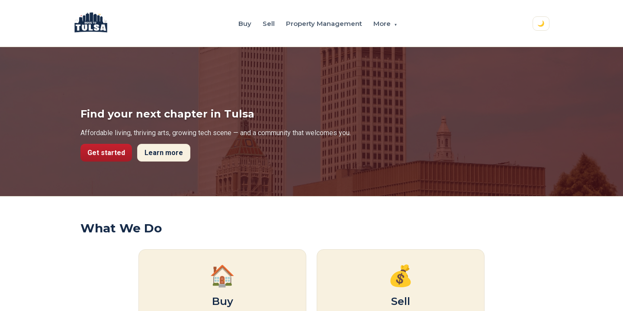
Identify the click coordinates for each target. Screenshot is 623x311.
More (385, 23)
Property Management (324, 23)
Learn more (164, 153)
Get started (106, 153)
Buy (244, 23)
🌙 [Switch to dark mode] (541, 23)
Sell (269, 23)
